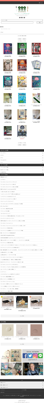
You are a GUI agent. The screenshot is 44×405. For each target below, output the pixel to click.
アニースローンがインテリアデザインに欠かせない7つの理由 (12, 203)
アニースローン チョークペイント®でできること (9, 264)
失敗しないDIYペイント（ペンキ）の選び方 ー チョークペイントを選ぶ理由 (15, 240)
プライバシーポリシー (33, 395)
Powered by (22, 402)
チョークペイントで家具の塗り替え (7, 242)
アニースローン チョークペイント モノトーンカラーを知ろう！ (12, 257)
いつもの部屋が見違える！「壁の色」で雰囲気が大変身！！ (11, 259)
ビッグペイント (3, 271)
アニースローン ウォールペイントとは (7, 281)
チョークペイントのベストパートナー (7, 218)
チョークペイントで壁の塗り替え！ (7, 228)
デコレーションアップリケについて (7, 201)
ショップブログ (39, 395)
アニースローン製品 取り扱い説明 (7, 208)
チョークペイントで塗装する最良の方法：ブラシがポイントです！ (13, 215)
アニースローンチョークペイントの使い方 (8, 184)
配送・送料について (14, 395)
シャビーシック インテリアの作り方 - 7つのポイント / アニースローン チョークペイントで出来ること (19, 245)
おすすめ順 (19, 35)
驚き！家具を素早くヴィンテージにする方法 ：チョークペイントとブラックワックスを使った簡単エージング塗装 (21, 249)
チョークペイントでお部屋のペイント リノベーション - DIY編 (12, 230)
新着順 (25, 35)
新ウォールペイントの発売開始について (8, 279)
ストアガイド (3, 179)
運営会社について (4, 177)
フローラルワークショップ (5, 213)
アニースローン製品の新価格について (7, 276)
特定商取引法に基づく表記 (25, 395)
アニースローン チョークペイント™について (9, 181)
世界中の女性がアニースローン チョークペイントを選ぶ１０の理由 (13, 220)
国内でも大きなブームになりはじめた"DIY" (8, 189)
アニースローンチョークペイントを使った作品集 (9, 186)
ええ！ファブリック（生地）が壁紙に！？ (8, 269)
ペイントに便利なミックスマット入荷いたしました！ (10, 286)
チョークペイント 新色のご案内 (7, 291)
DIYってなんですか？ (4, 206)
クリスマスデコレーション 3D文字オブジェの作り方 (10, 274)
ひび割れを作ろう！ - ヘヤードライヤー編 (8, 254)
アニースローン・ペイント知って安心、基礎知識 (9, 288)
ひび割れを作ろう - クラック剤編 (6, 252)
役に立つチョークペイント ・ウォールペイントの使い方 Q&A (12, 262)
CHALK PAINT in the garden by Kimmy (7, 235)
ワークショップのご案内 (5, 211)
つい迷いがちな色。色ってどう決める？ (8, 191)
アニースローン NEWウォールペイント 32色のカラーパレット (12, 283)
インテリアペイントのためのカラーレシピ (8, 196)
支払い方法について (8, 395)
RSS (21, 396)
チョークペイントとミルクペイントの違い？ (9, 198)
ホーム (4, 395)
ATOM (23, 396)
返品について (19, 395)
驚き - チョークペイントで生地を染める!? (8, 232)
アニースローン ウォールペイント (7, 223)
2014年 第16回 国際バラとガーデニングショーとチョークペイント (13, 237)
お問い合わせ (2, 392)
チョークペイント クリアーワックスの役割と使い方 (10, 247)
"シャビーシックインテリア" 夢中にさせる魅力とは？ (10, 194)
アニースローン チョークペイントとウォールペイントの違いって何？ (13, 225)
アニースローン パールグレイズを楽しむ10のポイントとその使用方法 (13, 266)
